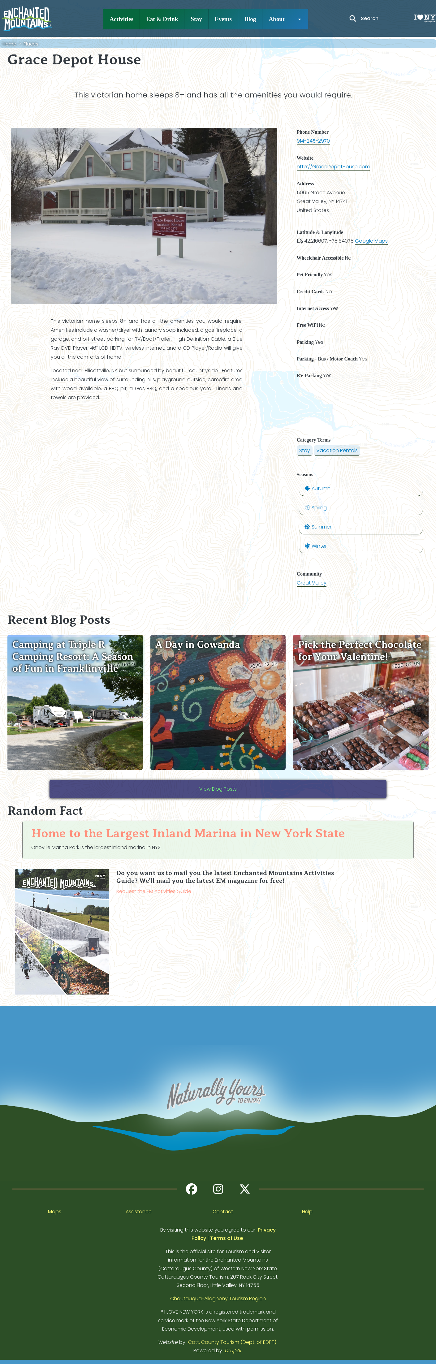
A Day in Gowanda (197, 644)
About (276, 19)
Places (31, 44)
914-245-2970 (313, 141)
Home (9, 44)
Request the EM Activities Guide (153, 891)
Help (307, 1211)
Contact (223, 1211)
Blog (250, 19)
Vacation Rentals (337, 450)
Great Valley (311, 582)
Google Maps (371, 240)
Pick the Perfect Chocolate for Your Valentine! (359, 650)
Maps (54, 1211)
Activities (121, 19)
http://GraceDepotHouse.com (333, 166)
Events (223, 19)
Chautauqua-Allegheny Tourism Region (218, 1298)
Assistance (139, 1211)
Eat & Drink (162, 19)
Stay (196, 19)
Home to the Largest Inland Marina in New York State (188, 833)
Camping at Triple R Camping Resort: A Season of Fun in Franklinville (72, 656)
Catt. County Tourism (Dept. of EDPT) (232, 1342)
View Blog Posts (218, 788)
